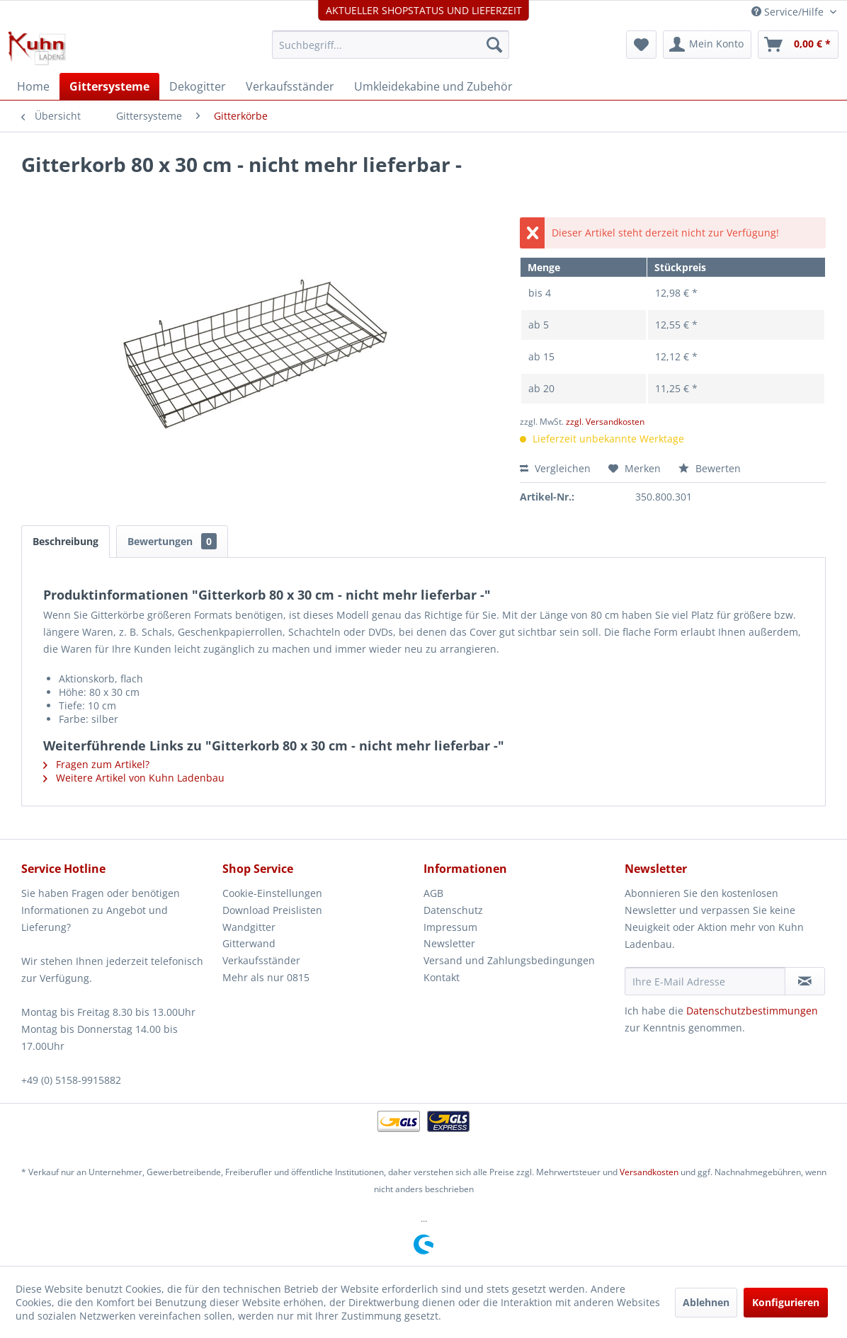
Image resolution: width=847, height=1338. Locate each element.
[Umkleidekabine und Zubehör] (433, 86)
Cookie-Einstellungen (272, 893)
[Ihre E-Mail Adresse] (705, 981)
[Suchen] (494, 44)
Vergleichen (555, 468)
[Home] (33, 86)
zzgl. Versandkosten (605, 422)
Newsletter (449, 943)
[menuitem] (390, 44)
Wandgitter (248, 927)
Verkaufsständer (261, 960)
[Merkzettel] (641, 44)
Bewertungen (172, 541)
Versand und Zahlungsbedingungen (509, 960)
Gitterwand (248, 943)
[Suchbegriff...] (390, 44)
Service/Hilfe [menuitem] (788, 11)
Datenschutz (453, 910)
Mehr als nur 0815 (265, 977)
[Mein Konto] (707, 44)
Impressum (450, 927)
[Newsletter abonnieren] (805, 981)
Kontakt (442, 977)
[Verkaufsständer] (290, 86)
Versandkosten (649, 1172)
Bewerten (709, 468)
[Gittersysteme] (109, 86)
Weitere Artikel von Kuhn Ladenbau (133, 777)
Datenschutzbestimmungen (752, 1010)
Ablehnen (706, 1302)
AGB (433, 893)
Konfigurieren (785, 1302)
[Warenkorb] (798, 44)
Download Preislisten (272, 910)
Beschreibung (65, 541)
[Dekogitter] (197, 86)
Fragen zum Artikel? (96, 764)
